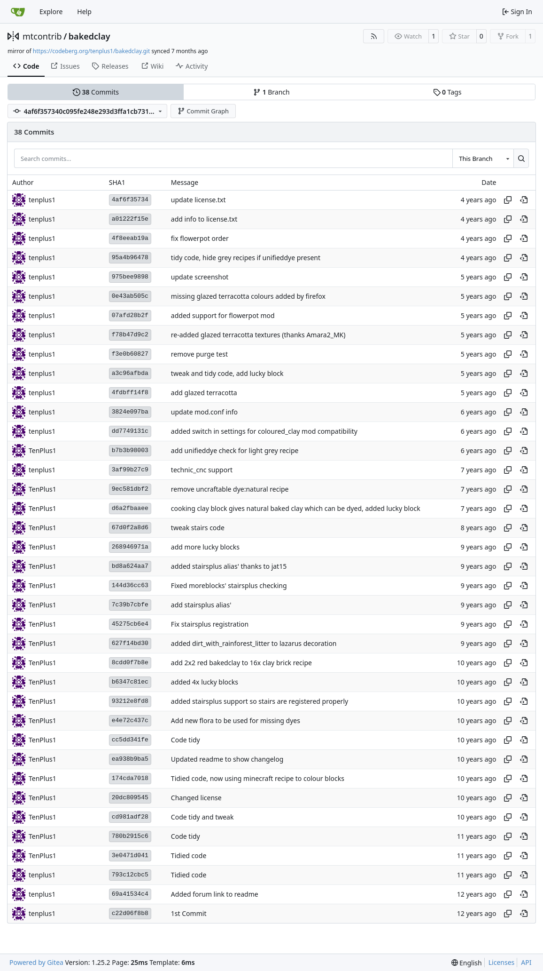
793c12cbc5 (130, 874)
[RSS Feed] (374, 36)
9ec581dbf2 (130, 489)
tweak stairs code (198, 527)
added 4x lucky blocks (204, 681)
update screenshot (200, 276)
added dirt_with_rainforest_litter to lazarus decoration (254, 643)
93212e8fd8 (130, 701)
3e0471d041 (130, 855)
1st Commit (189, 913)
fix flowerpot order (200, 238)
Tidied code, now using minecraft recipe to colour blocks (257, 778)
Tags (447, 92)
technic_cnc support (202, 469)
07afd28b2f (130, 315)
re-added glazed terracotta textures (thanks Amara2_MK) (258, 334)
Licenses (502, 962)
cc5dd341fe (130, 739)
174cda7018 (130, 778)
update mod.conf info (204, 411)
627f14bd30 (130, 643)
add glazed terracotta (204, 392)
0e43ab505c (130, 296)
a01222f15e (130, 219)
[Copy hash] (508, 200)
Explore (50, 11)
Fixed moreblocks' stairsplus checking (229, 585)
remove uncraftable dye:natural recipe (230, 489)
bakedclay (89, 36)
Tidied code (188, 855)
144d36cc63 (130, 585)
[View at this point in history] (524, 200)
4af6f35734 (130, 199)
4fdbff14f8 (130, 392)
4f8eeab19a (130, 238)
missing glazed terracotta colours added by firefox (248, 296)
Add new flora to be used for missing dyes (235, 720)
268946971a (130, 546)
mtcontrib (42, 36)
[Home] (18, 11)
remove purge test (199, 354)
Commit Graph (203, 111)
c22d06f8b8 (130, 913)
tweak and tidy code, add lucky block (227, 373)
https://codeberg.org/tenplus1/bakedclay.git (91, 51)
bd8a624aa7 (130, 566)
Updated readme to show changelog (227, 759)
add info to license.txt (204, 219)
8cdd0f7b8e (130, 662)
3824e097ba (130, 411)
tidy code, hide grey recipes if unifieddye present (245, 257)
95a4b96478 (130, 257)
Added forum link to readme (214, 894)
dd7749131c (130, 431)
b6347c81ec (130, 681)
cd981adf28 (130, 816)
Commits (96, 92)
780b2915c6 (130, 836)
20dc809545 (130, 797)
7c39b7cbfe (130, 604)
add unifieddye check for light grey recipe (235, 450)
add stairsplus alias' (201, 604)
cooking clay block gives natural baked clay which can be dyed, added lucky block (295, 508)
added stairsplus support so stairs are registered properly (259, 701)
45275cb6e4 (130, 624)
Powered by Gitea (36, 962)
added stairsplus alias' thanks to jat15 (229, 566)
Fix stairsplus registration (209, 624)
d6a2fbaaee (130, 508)
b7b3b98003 (130, 450)
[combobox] (482, 158)
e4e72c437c (130, 720)
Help (84, 11)
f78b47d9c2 (130, 334)
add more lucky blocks (205, 546)
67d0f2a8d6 (130, 527)
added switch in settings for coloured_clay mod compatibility (264, 431)
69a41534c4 (130, 894)
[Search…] (521, 158)
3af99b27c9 (130, 469)
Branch (271, 92)
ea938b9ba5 (130, 759)
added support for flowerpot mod (223, 315)
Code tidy (185, 739)
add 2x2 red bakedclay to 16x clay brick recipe (241, 662)
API (526, 962)
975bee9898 (130, 276)
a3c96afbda (130, 373)
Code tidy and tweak (202, 816)
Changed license (196, 797)
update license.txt (198, 199)
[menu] (466, 962)
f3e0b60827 (130, 354)
